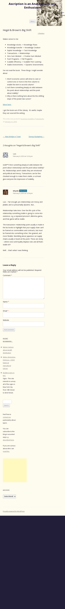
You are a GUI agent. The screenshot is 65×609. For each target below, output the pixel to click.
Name (6, 302)
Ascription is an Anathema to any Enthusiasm (32, 5)
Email (5, 311)
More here (7, 104)
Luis (14, 154)
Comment (7, 275)
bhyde (16, 191)
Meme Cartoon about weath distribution (8, 350)
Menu (32, 21)
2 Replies (41, 33)
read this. (6, 451)
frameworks (39, 119)
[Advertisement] (15, 470)
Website (6, 320)
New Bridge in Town (12, 136)
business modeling (28, 119)
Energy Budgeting (36, 136)
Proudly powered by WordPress (14, 511)
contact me (7, 417)
